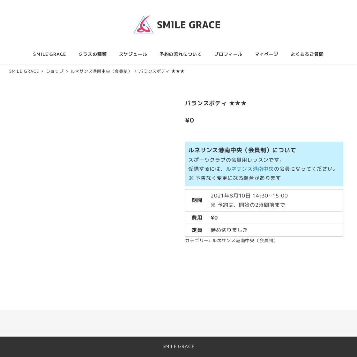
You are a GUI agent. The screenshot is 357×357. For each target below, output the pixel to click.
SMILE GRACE (179, 346)
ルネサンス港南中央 (250, 168)
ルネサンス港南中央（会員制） (245, 240)
